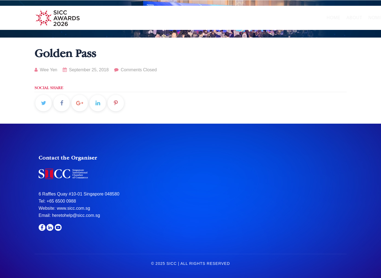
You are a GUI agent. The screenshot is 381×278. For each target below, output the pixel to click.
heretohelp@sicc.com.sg (76, 215)
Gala (250, 17)
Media (332, 17)
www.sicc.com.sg (73, 208)
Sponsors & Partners (290, 17)
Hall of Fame (219, 17)
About (147, 17)
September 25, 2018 (86, 69)
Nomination (177, 17)
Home (126, 17)
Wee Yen (45, 69)
